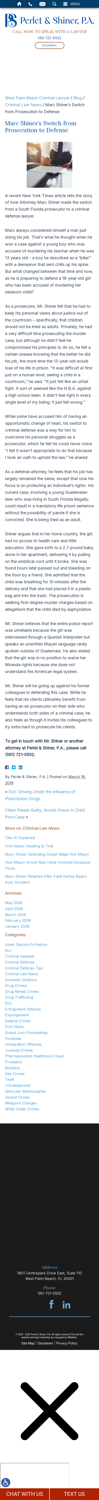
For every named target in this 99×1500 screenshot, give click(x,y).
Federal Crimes (18, 1021)
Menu (75, 4)
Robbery (12, 1068)
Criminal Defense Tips (24, 968)
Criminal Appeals (19, 956)
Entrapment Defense (23, 1009)
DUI (8, 1003)
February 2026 (18, 920)
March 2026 (15, 914)
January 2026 (17, 926)
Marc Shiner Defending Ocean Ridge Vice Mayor (47, 854)
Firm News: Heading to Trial (29, 846)
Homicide (13, 1038)
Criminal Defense (19, 962)
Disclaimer (45, 1343)
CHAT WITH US (24, 1494)
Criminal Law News (23, 104)
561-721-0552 (49, 38)
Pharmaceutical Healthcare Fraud (34, 1056)
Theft (9, 1079)
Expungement (17, 1015)
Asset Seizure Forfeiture (26, 944)
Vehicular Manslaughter (25, 1091)
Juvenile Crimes (19, 1050)
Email (42, 4)
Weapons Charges (21, 1103)
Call (30, 4)
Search (54, 4)
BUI (8, 950)
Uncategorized (17, 1085)
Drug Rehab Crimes (22, 991)
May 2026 (13, 902)
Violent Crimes (17, 1097)
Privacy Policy (67, 1343)
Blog (77, 97)
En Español (49, 45)
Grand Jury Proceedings (26, 1032)
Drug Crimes (16, 985)
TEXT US (74, 1494)
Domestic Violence (21, 980)
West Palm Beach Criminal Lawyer (37, 97)
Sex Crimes (15, 1073)
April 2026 (14, 908)
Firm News (14, 1026)
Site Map (28, 1343)
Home (19, 4)
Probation (13, 1062)
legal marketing (42, 1337)
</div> (34, 1480)
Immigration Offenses (23, 1044)
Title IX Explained (20, 837)
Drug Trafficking (19, 997)
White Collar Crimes (22, 1109)
